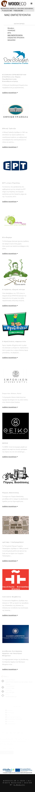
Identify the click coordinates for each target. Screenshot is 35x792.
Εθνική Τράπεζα (9, 128)
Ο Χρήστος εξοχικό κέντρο (13, 289)
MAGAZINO (11, 40)
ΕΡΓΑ (9, 33)
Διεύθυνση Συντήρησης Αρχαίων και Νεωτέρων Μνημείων (12, 653)
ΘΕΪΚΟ (5, 443)
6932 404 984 (19, 10)
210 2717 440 (8, 10)
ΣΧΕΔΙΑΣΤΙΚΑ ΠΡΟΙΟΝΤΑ (16, 38)
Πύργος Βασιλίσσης (10, 493)
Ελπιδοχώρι (7, 237)
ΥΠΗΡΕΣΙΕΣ (11, 30)
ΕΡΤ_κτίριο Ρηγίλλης (11, 183)
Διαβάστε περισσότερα (10, 92)
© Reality (19, 785)
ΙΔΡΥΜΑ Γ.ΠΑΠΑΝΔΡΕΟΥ (13, 542)
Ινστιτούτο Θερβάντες (11, 597)
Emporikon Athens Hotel (11, 393)
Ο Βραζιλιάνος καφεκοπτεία (14, 341)
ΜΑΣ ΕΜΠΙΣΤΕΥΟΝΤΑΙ (15, 35)
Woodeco (11, 28)
